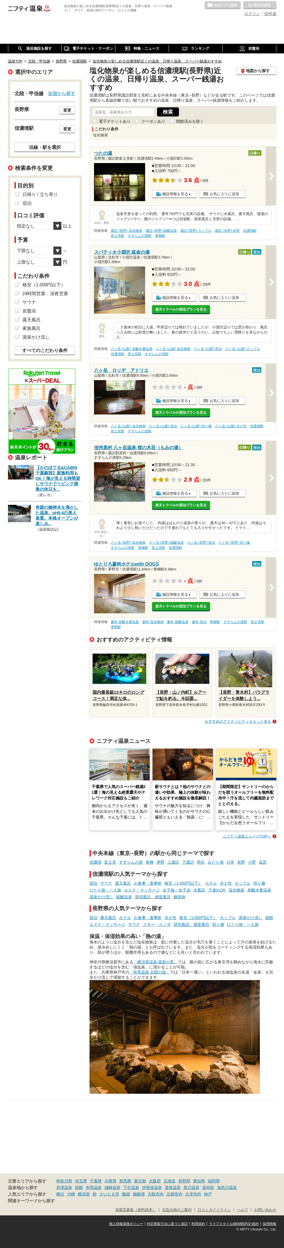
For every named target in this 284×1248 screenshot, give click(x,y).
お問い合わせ (265, 1210)
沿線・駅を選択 (45, 147)
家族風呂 (31, 328)
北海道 (170, 1181)
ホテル (211, 883)
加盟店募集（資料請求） (135, 1210)
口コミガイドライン (214, 1210)
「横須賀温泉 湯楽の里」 (155, 962)
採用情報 (269, 1224)
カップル (242, 883)
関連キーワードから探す (31, 1201)
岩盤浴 (29, 311)
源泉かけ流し (101, 897)
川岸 (230, 862)
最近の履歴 (259, 5)
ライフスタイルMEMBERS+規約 (234, 1224)
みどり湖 (216, 862)
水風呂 (199, 890)
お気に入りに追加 (224, 194)
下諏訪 (188, 862)
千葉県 (96, 1181)
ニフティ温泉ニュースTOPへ (247, 836)
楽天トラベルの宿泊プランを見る (180, 309)
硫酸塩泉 (124, 897)
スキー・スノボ (157, 924)
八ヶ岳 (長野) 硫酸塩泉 (166, 543)
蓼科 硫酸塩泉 (177, 622)
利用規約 (198, 1224)
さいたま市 (109, 1194)
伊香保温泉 (152, 1187)
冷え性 (226, 883)
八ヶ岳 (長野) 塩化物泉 (128, 543)
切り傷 (259, 883)
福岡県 (214, 1181)
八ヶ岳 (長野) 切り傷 (234, 543)
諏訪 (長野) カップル (196, 231)
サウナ (106, 883)
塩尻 (263, 862)
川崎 (71, 1194)
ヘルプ (242, 1210)
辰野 (241, 862)
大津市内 (193, 1194)
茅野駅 (116, 627)
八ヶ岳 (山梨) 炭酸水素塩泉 (132, 349)
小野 (252, 862)
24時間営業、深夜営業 (45, 293)
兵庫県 (110, 1181)
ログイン (252, 13)
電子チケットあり (115, 121)
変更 (67, 110)
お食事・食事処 (148, 883)
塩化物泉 (237, 890)
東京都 (140, 1181)
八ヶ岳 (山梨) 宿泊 (208, 349)
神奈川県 (64, 1181)
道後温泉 (173, 1187)
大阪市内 (156, 1194)
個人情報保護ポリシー (126, 1224)
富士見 (110, 862)
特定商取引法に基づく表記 (167, 1224)
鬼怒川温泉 (227, 1187)
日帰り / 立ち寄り (40, 194)
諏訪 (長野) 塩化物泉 (126, 231)
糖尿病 (179, 897)
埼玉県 (81, 1181)
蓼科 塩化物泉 (153, 622)
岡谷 (201, 862)
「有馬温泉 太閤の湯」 (149, 972)
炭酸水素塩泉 (259, 890)
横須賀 (84, 1194)
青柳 (150, 862)
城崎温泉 (112, 1187)
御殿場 (139, 1194)
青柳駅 (160, 236)
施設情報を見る (175, 194)
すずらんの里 (131, 862)
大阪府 (155, 1181)
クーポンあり (153, 121)
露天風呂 (123, 883)
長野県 (184, 1181)
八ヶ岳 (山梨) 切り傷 (196, 426)
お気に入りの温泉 (223, 5)
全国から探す (61, 93)
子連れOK (217, 890)
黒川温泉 (191, 1187)
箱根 (79, 1187)
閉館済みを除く (190, 121)
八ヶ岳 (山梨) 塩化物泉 (173, 349)
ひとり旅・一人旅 (105, 890)
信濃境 (95, 862)
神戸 (208, 1194)
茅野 (160, 862)
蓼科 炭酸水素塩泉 (125, 622)
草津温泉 (64, 1187)
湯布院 (208, 1187)
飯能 (126, 1194)
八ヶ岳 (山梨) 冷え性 (231, 426)
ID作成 (270, 13)
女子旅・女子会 (177, 890)
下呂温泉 (131, 1187)
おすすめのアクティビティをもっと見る (238, 721)
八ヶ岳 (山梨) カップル (242, 349)
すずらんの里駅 (140, 236)
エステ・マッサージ (142, 890)
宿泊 (93, 883)
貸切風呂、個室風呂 (153, 897)
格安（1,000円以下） (183, 883)
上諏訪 (173, 862)
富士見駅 (117, 236)
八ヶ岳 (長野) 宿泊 (201, 543)
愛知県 (199, 1181)
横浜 (60, 1194)
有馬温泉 (94, 1187)
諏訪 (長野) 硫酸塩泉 (161, 231)
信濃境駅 (250, 231)
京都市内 (174, 1194)
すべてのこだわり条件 (45, 350)
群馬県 (125, 1181)
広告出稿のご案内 (177, 1210)
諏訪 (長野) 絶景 (227, 231)
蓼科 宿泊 (199, 622)
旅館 (269, 917)
